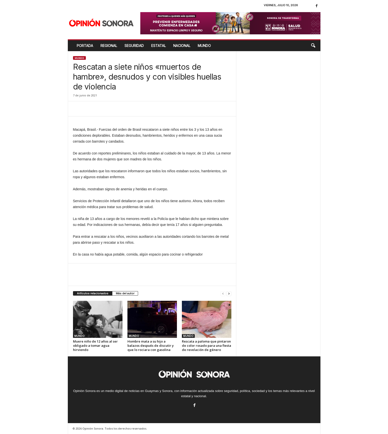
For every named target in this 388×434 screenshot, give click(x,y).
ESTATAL (158, 45)
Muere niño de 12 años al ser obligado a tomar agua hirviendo (95, 345)
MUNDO (204, 45)
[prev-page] (222, 293)
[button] (313, 45)
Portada (85, 45)
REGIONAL (108, 45)
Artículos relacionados (92, 293)
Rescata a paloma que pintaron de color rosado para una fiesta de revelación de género (206, 345)
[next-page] (228, 293)
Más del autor (125, 293)
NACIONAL (181, 45)
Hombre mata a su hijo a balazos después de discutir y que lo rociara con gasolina (150, 345)
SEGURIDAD (134, 45)
